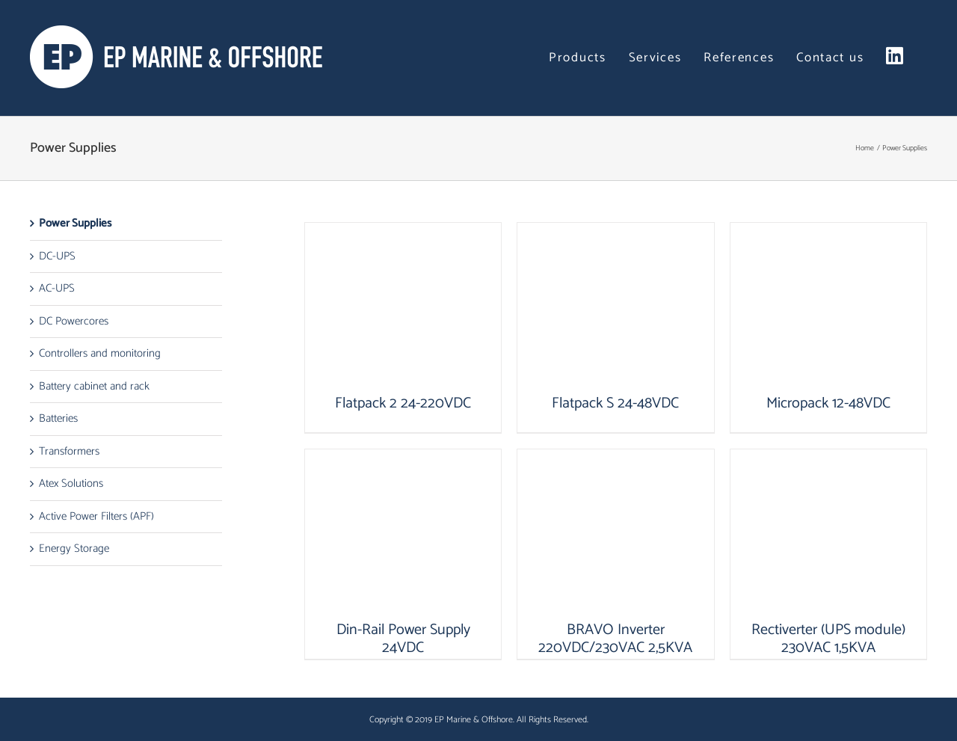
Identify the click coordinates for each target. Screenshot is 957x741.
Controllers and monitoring (100, 353)
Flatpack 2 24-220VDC (403, 403)
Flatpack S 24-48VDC (615, 403)
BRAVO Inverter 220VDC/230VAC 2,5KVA (615, 639)
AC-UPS (57, 288)
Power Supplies (75, 223)
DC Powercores (73, 321)
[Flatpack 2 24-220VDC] (403, 309)
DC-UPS (57, 256)
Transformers (69, 451)
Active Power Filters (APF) (96, 516)
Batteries (58, 418)
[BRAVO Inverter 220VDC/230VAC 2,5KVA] (615, 535)
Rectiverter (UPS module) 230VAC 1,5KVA (828, 639)
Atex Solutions (71, 483)
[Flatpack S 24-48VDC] (615, 309)
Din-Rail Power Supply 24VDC (403, 639)
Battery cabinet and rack (94, 386)
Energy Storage (74, 548)
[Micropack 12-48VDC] (828, 309)
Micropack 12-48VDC (828, 403)
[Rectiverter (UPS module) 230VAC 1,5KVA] (828, 535)
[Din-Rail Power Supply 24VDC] (403, 535)
